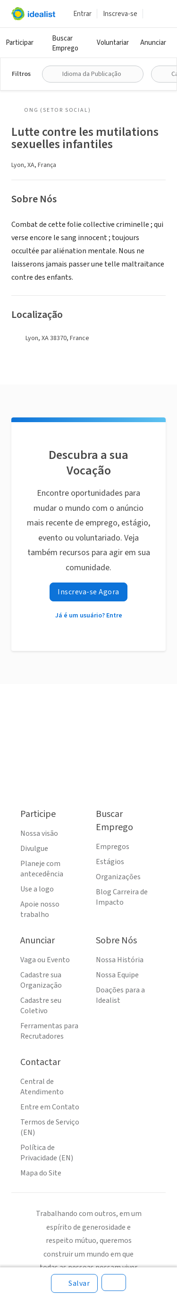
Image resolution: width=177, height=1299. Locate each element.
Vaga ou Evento (45, 960)
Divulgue (34, 848)
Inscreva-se (120, 14)
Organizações (118, 877)
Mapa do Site (40, 1173)
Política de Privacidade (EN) (46, 1152)
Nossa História (119, 960)
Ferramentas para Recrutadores (49, 1031)
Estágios (110, 862)
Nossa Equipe (117, 975)
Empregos (112, 846)
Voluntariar (113, 43)
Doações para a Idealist (120, 995)
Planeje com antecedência (41, 868)
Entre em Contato (49, 1107)
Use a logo (37, 889)
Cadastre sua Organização (41, 980)
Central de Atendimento (42, 1086)
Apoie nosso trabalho (39, 909)
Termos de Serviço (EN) (49, 1127)
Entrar (82, 14)
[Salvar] (74, 1283)
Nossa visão (39, 833)
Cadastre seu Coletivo (40, 1005)
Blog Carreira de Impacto (122, 897)
